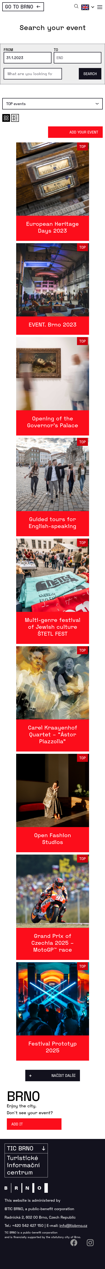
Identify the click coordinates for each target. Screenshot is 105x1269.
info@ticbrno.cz (73, 1225)
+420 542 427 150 (28, 1225)
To (56, 49)
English (87, 7)
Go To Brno (19, 6)
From (8, 49)
